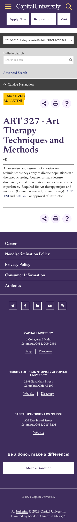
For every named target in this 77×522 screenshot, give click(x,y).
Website (28, 393)
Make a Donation (38, 468)
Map (28, 351)
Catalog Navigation (21, 84)
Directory (45, 351)
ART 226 (21, 196)
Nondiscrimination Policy (27, 254)
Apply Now (18, 19)
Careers (11, 244)
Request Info (43, 19)
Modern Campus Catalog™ (46, 516)
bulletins (22, 511)
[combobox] (38, 40)
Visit (64, 19)
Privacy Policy (17, 265)
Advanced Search (15, 73)
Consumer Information (25, 275)
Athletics (13, 286)
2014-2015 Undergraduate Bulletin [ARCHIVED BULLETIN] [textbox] (37, 40)
